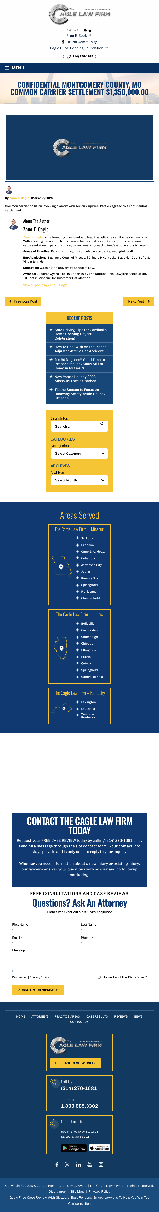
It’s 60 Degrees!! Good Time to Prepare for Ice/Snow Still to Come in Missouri (80, 364)
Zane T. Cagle (19, 198)
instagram (101, 1164)
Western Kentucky (88, 716)
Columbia (88, 558)
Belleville (88, 623)
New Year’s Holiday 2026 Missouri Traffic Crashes (75, 379)
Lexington (88, 702)
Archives (58, 472)
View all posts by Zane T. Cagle (47, 285)
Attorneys (40, 1016)
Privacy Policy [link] (99, 1192)
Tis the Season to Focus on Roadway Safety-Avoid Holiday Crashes (80, 394)
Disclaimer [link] (57, 1192)
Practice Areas (67, 1016)
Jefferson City (91, 565)
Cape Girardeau (93, 551)
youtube (89, 1164)
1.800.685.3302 (79, 1106)
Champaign (89, 637)
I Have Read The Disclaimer (124, 977)
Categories (60, 445)
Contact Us (79, 1022)
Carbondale (90, 630)
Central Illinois (92, 676)
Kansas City (90, 578)
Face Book (57, 1164)
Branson (87, 545)
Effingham (88, 650)
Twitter (67, 1164)
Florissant (88, 591)
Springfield (89, 585)
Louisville (88, 708)
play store (85, 30)
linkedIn (78, 1164)
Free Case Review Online (75, 1063)
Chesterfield (90, 598)
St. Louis (87, 538)
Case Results (97, 1016)
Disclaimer (19, 977)
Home (20, 1016)
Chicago (87, 643)
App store (89, 30)
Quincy (86, 663)
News (138, 1016)
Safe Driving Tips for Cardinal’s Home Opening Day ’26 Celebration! (81, 334)
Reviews (121, 1016)
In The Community (81, 42)
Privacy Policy (39, 977)
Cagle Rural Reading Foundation (76, 48)
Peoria (86, 656)
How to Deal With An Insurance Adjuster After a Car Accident (80, 349)
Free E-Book (76, 35)
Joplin (85, 571)
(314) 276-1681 (83, 56)
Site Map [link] (77, 1192)
